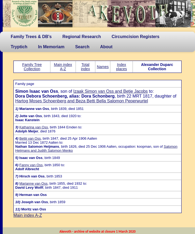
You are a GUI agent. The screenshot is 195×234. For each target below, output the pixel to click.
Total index (85, 66)
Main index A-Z (63, 66)
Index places (121, 66)
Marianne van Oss (33, 183)
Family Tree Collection (32, 66)
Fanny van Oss (31, 165)
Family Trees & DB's (31, 36)
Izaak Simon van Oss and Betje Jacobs (110, 91)
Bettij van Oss (30, 138)
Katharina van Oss (33, 127)
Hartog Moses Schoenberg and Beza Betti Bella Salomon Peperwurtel (81, 101)
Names (103, 67)
